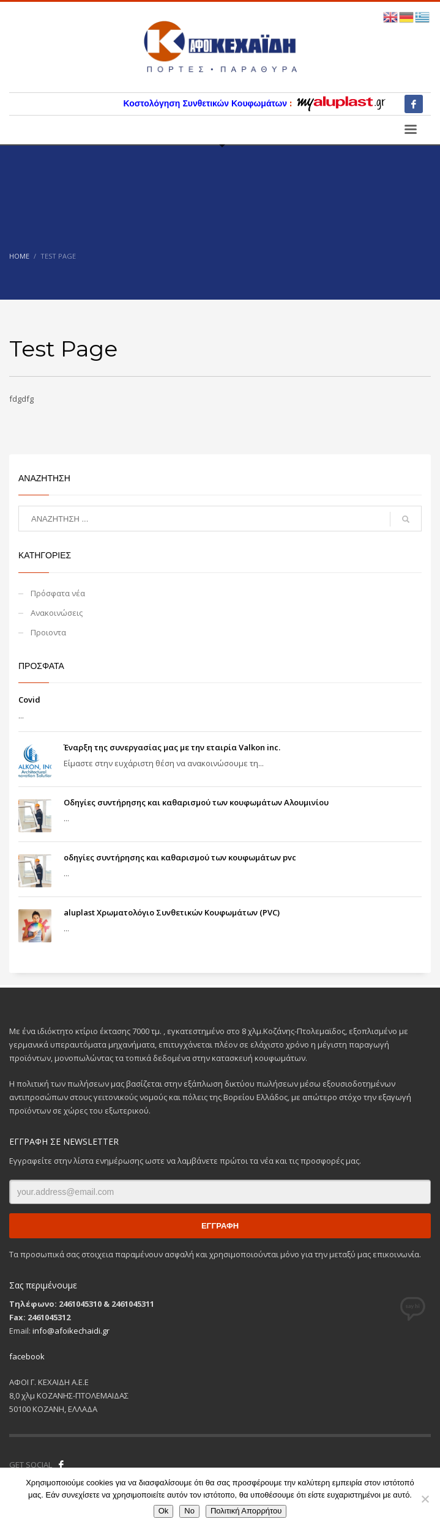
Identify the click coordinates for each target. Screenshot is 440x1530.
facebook (27, 1356)
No (189, 1510)
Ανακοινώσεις (57, 612)
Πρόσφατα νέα (58, 593)
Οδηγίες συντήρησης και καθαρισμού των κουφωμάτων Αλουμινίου (196, 802)
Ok (163, 1510)
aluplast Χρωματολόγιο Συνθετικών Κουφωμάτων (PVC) (172, 912)
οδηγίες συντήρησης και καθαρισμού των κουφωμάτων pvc (180, 857)
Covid (29, 699)
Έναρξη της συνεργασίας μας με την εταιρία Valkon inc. (172, 747)
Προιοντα (48, 632)
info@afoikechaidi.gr (71, 1330)
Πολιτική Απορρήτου (246, 1510)
